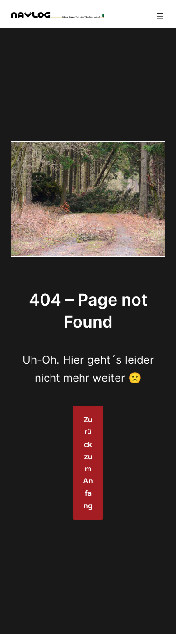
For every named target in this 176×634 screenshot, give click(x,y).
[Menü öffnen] (159, 16)
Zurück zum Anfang (88, 462)
